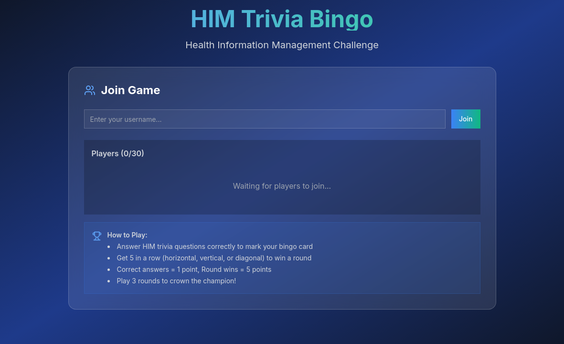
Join (465, 119)
